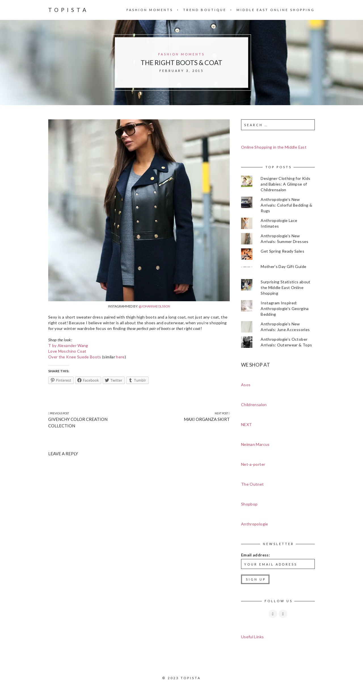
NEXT (246, 424)
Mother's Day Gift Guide (283, 266)
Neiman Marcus (255, 444)
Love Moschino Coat (67, 351)
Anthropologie (254, 523)
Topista (68, 10)
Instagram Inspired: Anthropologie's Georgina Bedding (285, 308)
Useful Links (252, 636)
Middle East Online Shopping (276, 10)
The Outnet (252, 484)
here (120, 356)
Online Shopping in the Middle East (274, 147)
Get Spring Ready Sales (282, 251)
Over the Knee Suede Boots (74, 356)
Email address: (255, 554)
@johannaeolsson (154, 306)
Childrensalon (254, 404)
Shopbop (249, 504)
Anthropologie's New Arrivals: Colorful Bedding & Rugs (286, 205)
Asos (245, 384)
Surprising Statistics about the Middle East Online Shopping (285, 287)
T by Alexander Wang (68, 345)
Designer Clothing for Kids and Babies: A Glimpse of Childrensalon (285, 184)
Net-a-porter (253, 464)
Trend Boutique (204, 10)
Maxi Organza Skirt (207, 419)
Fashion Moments (149, 10)
